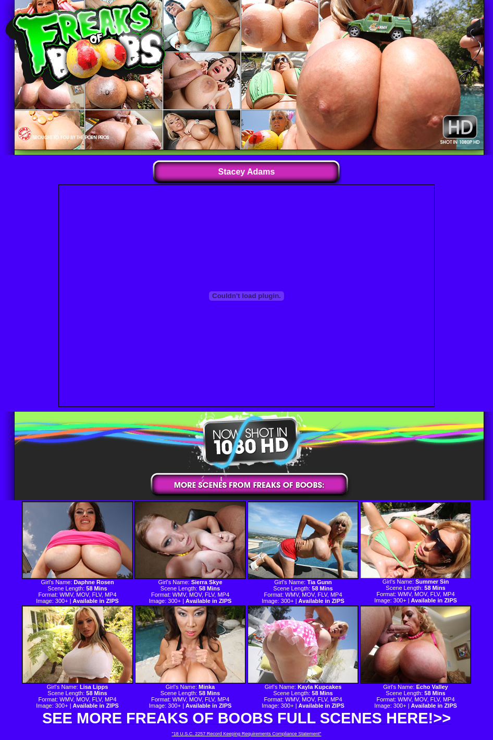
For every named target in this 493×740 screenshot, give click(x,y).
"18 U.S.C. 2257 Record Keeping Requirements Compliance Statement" (246, 733)
